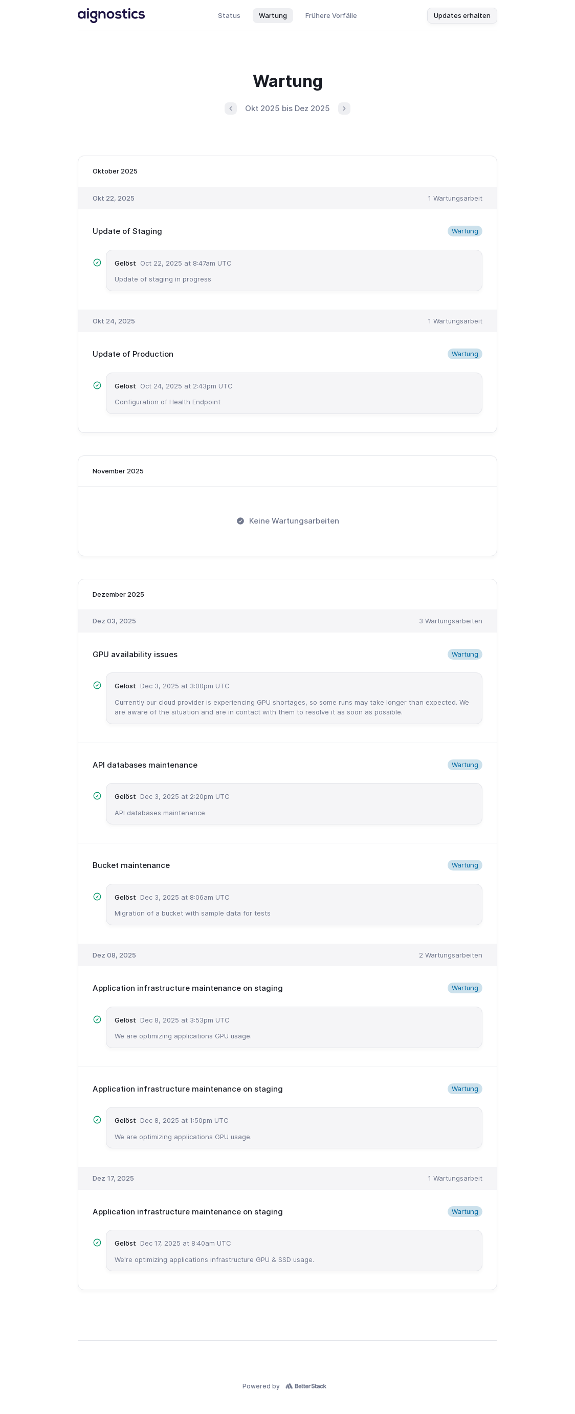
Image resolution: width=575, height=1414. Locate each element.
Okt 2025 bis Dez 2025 (287, 108)
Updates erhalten (462, 15)
